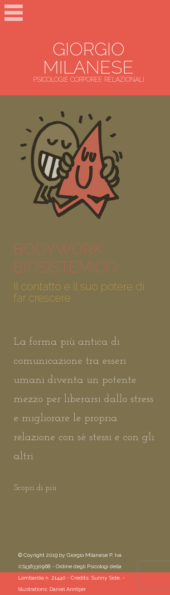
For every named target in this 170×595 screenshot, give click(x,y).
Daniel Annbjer (67, 589)
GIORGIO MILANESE (88, 58)
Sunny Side (105, 578)
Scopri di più (35, 488)
